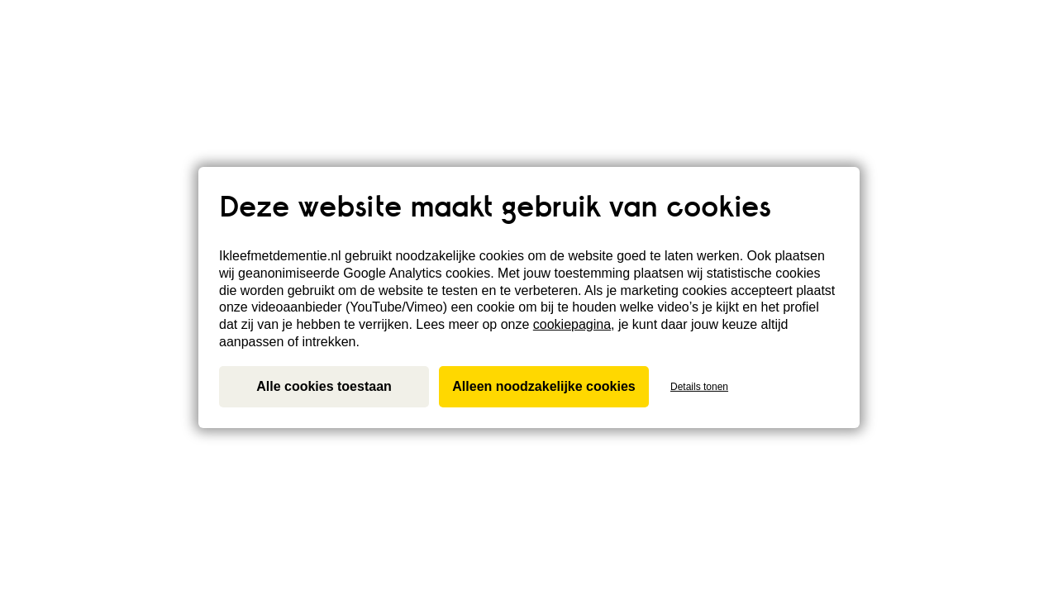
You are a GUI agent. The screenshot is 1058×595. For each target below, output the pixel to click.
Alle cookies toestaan (324, 386)
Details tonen (699, 387)
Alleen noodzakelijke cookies (543, 386)
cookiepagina (572, 324)
